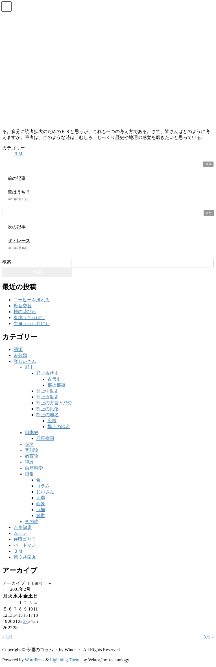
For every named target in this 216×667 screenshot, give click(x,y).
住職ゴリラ (25, 539)
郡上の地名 (47, 414)
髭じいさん (25, 361)
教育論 (31, 456)
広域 (51, 420)
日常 (29, 474)
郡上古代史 (47, 373)
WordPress (34, 659)
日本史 (31, 432)
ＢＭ (18, 153)
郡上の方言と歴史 (54, 402)
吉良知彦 (23, 527)
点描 (40, 509)
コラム (43, 485)
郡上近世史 (47, 396)
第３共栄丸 (25, 557)
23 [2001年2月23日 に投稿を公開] (25, 621)
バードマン (25, 545)
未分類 (20, 355)
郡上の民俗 (47, 408)
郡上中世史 (47, 391)
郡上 (29, 367)
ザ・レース (19, 240)
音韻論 (31, 450)
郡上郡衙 (56, 385)
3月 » (209, 637)
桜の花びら (25, 311)
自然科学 (34, 468)
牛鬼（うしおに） (32, 323)
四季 (40, 497)
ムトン (20, 533)
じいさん (45, 491)
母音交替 (23, 305)
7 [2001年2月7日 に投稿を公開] (15, 609)
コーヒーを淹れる (32, 299)
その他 (31, 521)
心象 (40, 503)
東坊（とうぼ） (29, 317)
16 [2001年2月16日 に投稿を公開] (25, 615)
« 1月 (7, 637)
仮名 (29, 444)
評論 (29, 462)
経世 (40, 515)
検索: (7, 261)
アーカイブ (13, 583)
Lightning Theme (65, 659)
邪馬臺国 (45, 438)
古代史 (54, 379)
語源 (18, 349)
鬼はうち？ (19, 192)
